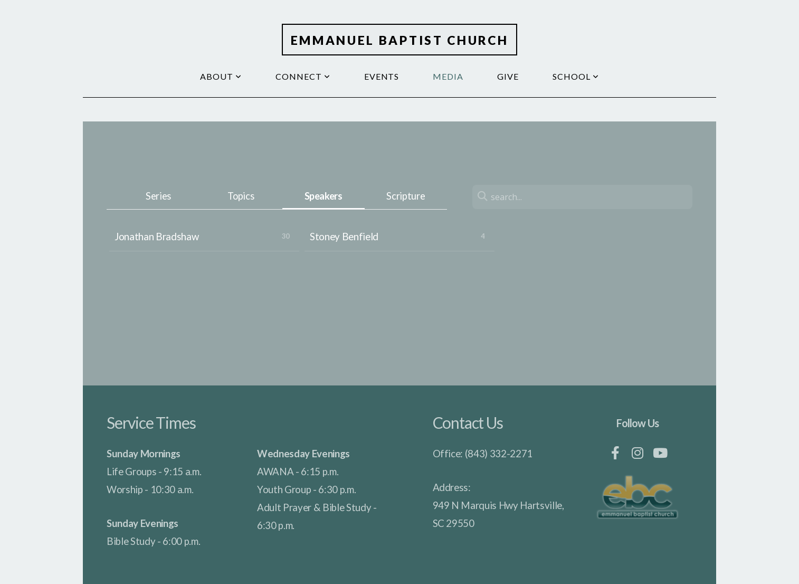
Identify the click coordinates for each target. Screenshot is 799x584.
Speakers (324, 196)
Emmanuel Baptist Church (400, 40)
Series (158, 196)
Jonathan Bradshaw (156, 236)
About (221, 76)
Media (448, 76)
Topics (240, 196)
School (576, 76)
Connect (302, 76)
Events (382, 76)
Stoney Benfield (344, 236)
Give (508, 76)
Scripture (405, 196)
